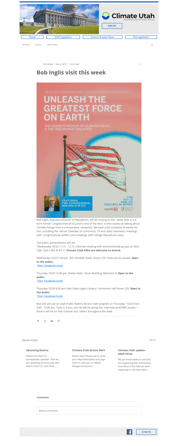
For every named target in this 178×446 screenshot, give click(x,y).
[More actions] (139, 64)
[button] (59, 19)
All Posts (25, 44)
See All (152, 339)
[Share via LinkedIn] (51, 321)
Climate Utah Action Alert (88, 350)
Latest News (52, 44)
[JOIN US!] (112, 26)
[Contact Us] (146, 432)
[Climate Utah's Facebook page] (129, 432)
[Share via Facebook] (38, 321)
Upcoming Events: (37, 350)
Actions (38, 44)
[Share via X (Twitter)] (45, 321)
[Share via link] (58, 321)
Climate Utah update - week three (132, 352)
